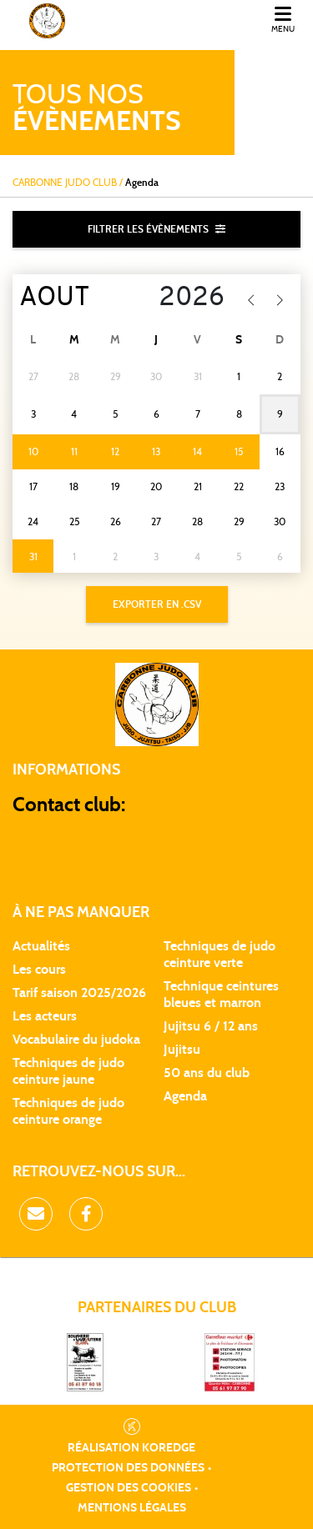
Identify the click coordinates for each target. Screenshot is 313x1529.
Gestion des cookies (128, 1488)
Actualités (41, 946)
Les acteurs (45, 1016)
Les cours (39, 969)
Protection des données (128, 1468)
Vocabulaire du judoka (76, 1039)
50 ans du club (207, 1073)
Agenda (185, 1096)
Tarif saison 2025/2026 (79, 993)
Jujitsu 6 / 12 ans (211, 1026)
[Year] (183, 298)
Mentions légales (132, 1508)
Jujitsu (182, 1049)
